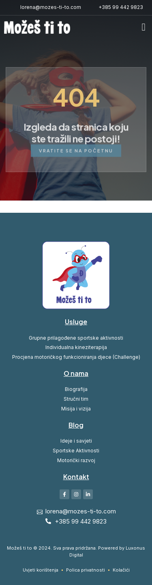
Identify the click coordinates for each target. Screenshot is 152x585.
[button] (143, 27)
